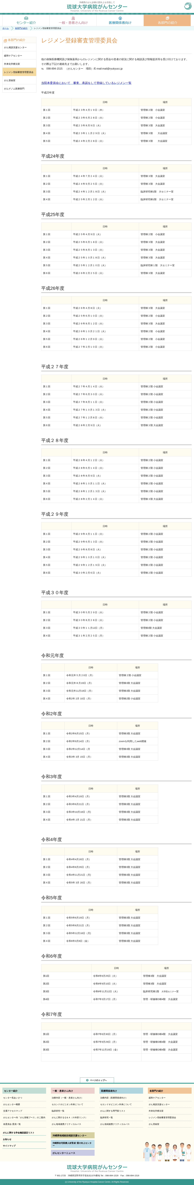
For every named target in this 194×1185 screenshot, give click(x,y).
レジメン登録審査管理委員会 (18, 72)
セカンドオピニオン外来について (67, 1104)
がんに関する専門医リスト (112, 1111)
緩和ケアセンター (13, 55)
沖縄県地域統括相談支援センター (69, 1135)
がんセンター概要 (11, 1104)
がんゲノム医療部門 (14, 88)
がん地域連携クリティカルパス (66, 1124)
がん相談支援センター (15, 47)
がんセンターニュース (64, 1153)
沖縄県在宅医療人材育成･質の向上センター (72, 1144)
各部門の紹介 (167, 20)
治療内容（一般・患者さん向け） (67, 1098)
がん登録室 (9, 80)
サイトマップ (9, 1146)
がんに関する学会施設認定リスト (18, 1132)
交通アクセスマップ (12, 1111)
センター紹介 (26, 20)
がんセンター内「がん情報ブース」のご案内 (24, 1117)
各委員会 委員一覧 (12, 1124)
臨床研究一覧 (58, 1111)
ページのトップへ (98, 1080)
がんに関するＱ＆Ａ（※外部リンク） (69, 1117)
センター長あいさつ (12, 1098)
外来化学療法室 (12, 64)
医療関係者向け (120, 20)
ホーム (5, 28)
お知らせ (7, 1139)
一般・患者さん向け (73, 20)
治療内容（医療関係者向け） (114, 1098)
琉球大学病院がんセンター (97, 8)
